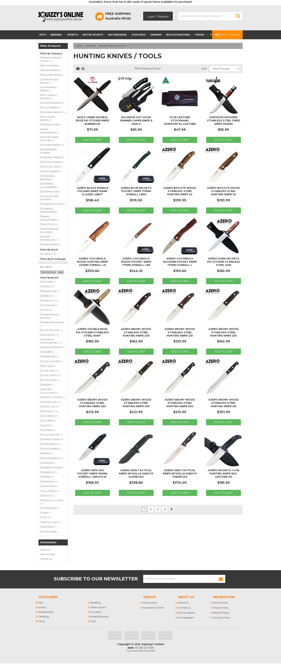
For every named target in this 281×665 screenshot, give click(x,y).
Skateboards (118, 34)
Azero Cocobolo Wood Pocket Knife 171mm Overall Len (136, 262)
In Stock (49, 253)
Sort (204, 68)
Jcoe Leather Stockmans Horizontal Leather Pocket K (180, 122)
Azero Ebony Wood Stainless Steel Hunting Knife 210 (180, 332)
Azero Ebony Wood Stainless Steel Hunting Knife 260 (92, 403)
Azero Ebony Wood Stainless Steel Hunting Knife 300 (180, 403)
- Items (227, 34)
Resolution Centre (153, 607)
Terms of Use (220, 602)
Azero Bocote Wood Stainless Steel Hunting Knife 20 (179, 191)
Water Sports (94, 34)
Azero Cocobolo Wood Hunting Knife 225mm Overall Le (92, 262)
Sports (73, 34)
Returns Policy (47, 554)
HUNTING (90, 45)
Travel (201, 34)
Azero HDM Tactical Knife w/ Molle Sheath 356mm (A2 (180, 473)
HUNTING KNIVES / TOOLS (112, 45)
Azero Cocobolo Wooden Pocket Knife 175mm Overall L (180, 262)
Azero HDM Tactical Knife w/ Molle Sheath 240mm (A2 (136, 473)
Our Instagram (186, 617)
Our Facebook (186, 612)
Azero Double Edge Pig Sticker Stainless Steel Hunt (92, 332)
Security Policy (221, 617)
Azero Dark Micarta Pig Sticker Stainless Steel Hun (223, 262)
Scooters (140, 34)
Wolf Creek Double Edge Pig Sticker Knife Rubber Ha (92, 120)
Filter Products (50, 46)
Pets (44, 34)
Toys (93, 621)
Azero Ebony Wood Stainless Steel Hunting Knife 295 (136, 403)
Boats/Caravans (179, 34)
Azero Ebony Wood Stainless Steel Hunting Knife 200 (136, 332)
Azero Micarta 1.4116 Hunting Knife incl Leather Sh (223, 473)
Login (151, 16)
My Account (150, 602)
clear (60, 272)
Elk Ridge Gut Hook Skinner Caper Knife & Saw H (136, 120)
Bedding (58, 34)
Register (163, 16)
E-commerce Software (136, 651)
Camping (157, 34)
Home (79, 45)
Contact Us (46, 558)
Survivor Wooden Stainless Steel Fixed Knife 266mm (223, 120)
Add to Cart (92, 139)
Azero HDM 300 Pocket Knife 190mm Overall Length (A (92, 473)
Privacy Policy (221, 607)
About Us (45, 549)
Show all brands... (49, 531)
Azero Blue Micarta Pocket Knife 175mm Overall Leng (136, 191)
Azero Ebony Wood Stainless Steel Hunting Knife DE (223, 403)
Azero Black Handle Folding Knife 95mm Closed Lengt (92, 191)
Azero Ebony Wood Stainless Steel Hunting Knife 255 (223, 332)
